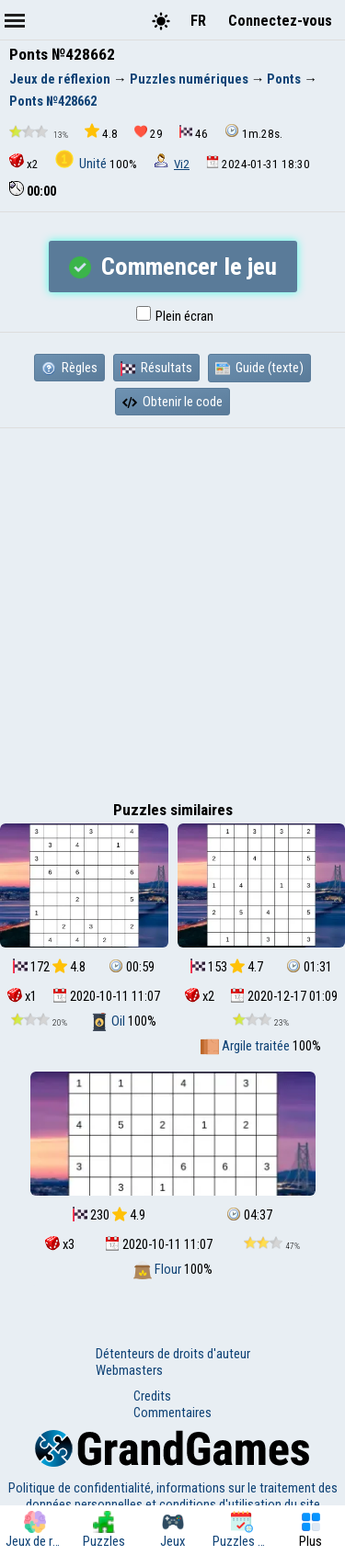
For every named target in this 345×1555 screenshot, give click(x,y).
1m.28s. (253, 132)
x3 (60, 1244)
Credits (152, 1396)
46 (193, 133)
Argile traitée (247, 1046)
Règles (69, 367)
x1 (22, 996)
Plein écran (174, 316)
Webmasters (129, 1370)
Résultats (156, 367)
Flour (158, 1269)
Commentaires (172, 1412)
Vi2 (182, 164)
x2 (24, 162)
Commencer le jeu (173, 266)
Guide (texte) (259, 367)
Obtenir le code (172, 401)
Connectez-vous (280, 20)
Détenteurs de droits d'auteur (173, 1353)
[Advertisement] (172, 609)
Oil (109, 1021)
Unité (82, 163)
